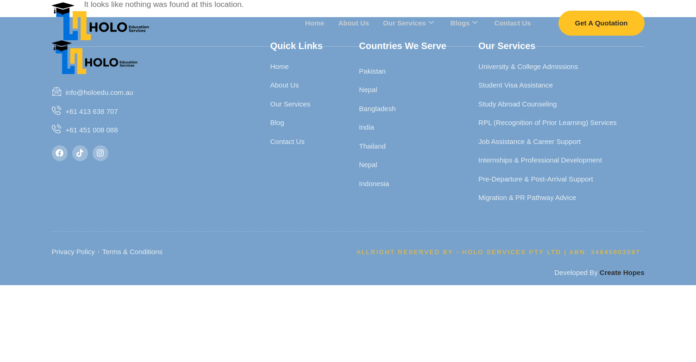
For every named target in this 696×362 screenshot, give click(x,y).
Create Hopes (622, 272)
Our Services (408, 22)
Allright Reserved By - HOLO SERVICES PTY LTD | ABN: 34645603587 (498, 252)
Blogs (464, 22)
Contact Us (512, 22)
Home (315, 22)
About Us (353, 22)
